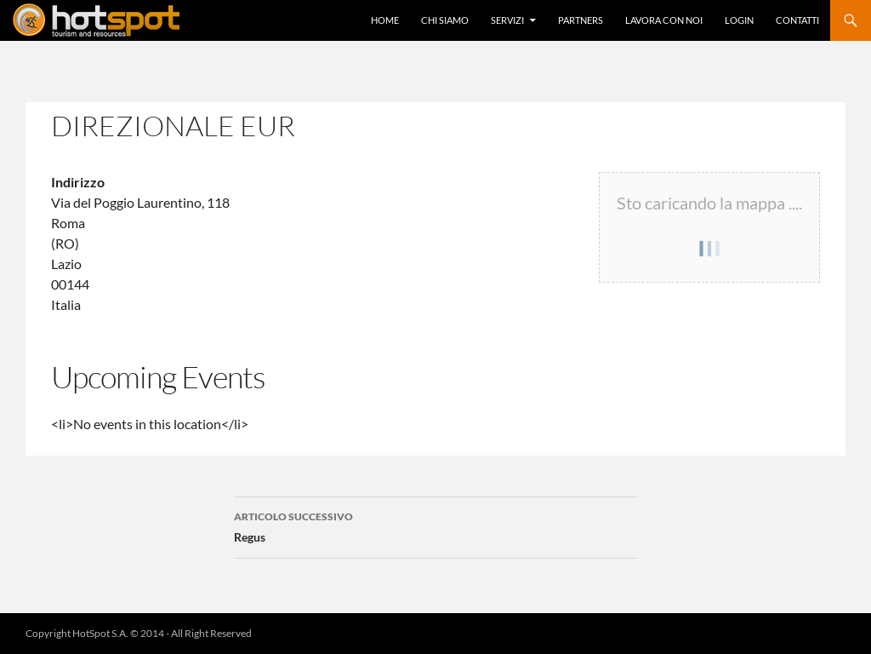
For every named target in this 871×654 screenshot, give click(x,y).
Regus (435, 525)
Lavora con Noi (664, 20)
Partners (580, 20)
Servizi (507, 20)
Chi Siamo (445, 20)
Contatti (797, 20)
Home (385, 20)
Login (739, 20)
